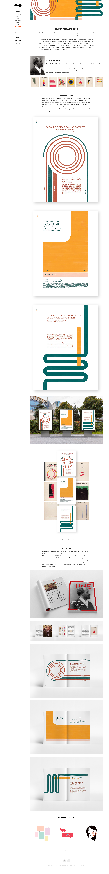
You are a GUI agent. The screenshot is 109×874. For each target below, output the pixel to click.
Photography (18, 33)
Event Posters (18, 28)
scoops (18, 22)
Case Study (18, 20)
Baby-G (18, 18)
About (18, 37)
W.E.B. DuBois (18, 26)
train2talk (18, 16)
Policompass (18, 14)
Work (18, 11)
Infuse (18, 24)
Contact (18, 40)
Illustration (18, 31)
